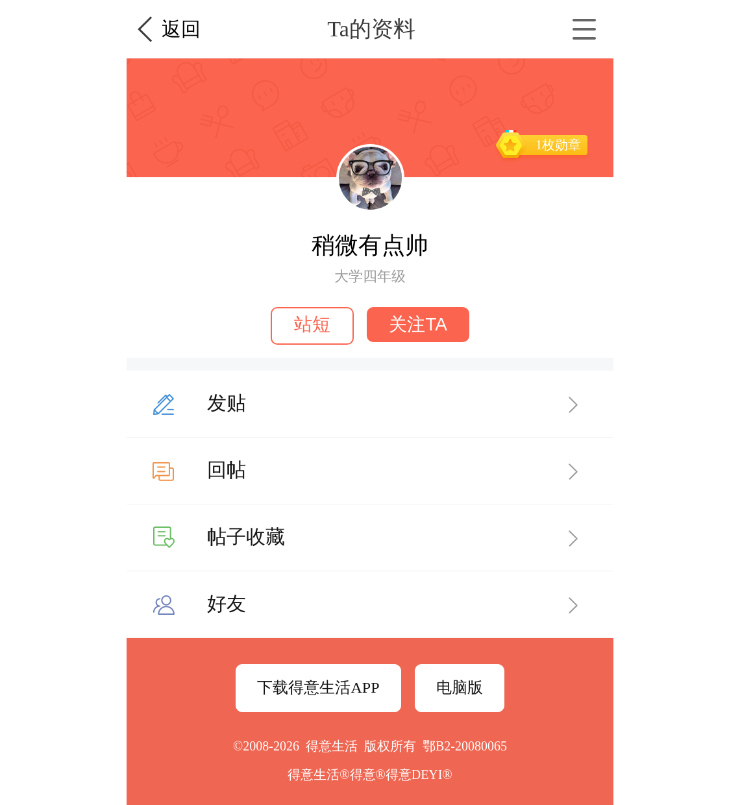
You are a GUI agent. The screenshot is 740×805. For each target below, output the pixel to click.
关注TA (418, 324)
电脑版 (459, 687)
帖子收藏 (246, 536)
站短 (312, 324)
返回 (181, 29)
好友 (226, 603)
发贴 (226, 403)
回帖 (226, 469)
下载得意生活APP (318, 687)
